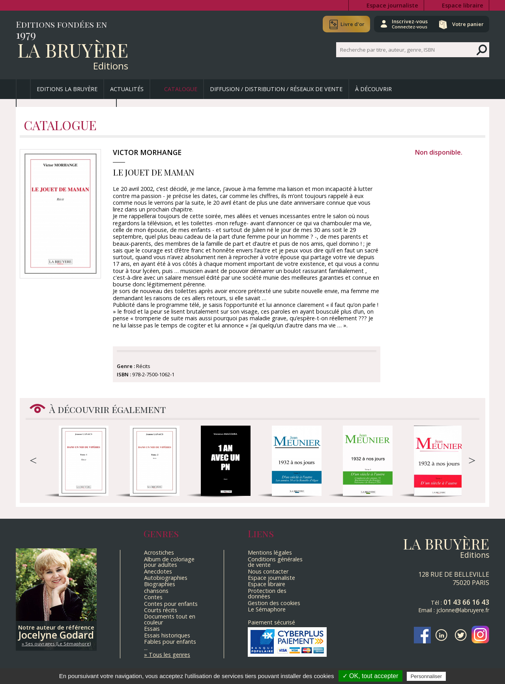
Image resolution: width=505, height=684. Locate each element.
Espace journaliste (392, 5)
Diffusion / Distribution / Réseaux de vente (276, 89)
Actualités (127, 89)
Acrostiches (159, 552)
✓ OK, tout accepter (370, 676)
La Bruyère (72, 49)
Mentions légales (270, 552)
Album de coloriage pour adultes (169, 561)
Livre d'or (348, 24)
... (146, 648)
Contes (153, 597)
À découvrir (373, 89)
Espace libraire (462, 5)
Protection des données (267, 593)
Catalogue (180, 89)
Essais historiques (167, 635)
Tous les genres (169, 654)
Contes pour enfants (171, 603)
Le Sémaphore (267, 609)
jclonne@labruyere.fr (462, 610)
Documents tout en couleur (169, 619)
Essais (152, 628)
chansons (156, 590)
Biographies (159, 584)
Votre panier (467, 24)
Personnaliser (426, 676)
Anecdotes (158, 571)
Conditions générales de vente (275, 561)
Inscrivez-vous (407, 24)
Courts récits (160, 610)
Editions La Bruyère (67, 89)
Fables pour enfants (170, 641)
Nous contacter (268, 571)
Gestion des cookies (274, 603)
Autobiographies (165, 577)
